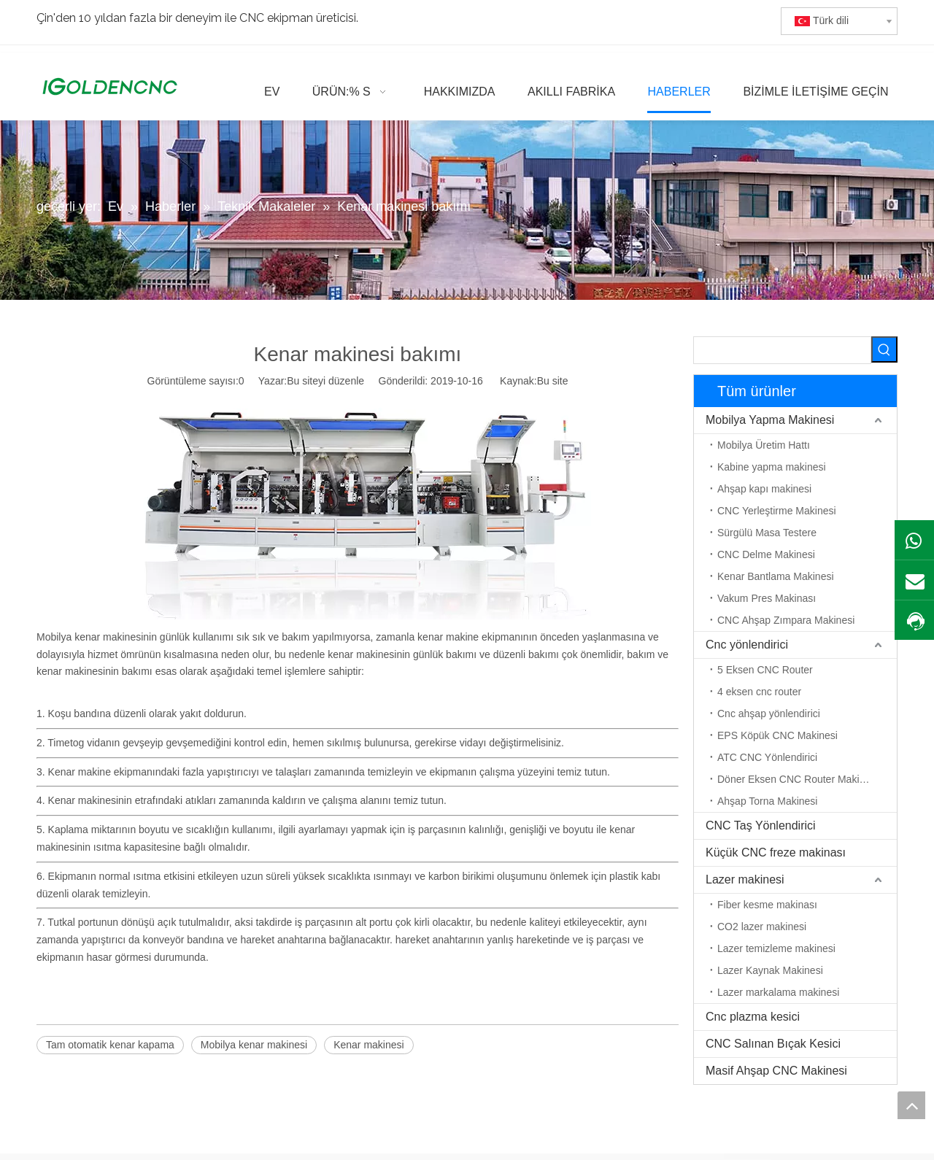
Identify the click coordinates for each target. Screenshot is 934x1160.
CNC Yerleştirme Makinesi (776, 511)
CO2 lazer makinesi (761, 926)
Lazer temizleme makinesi (776, 948)
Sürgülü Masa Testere (767, 532)
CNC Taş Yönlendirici (761, 825)
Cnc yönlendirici (747, 644)
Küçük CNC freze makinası (776, 852)
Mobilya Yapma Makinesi (770, 420)
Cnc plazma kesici (753, 1016)
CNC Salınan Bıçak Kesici (773, 1043)
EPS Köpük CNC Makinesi (777, 735)
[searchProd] (782, 350)
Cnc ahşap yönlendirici (768, 713)
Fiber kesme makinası (767, 904)
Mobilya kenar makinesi (254, 1045)
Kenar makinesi (368, 1045)
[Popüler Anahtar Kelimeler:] (884, 349)
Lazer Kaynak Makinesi (770, 970)
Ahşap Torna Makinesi (767, 801)
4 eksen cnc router (759, 691)
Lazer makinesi (745, 879)
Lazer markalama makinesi (778, 992)
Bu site (552, 381)
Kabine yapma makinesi (771, 467)
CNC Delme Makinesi (766, 554)
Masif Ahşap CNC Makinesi (776, 1070)
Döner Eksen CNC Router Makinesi (797, 779)
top (911, 1105)
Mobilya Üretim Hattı (763, 445)
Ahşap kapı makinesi (764, 489)
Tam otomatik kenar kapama (110, 1045)
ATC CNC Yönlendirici (767, 757)
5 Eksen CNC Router (765, 670)
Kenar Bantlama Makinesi (775, 576)
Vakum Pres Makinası (766, 598)
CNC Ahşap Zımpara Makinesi (785, 620)
